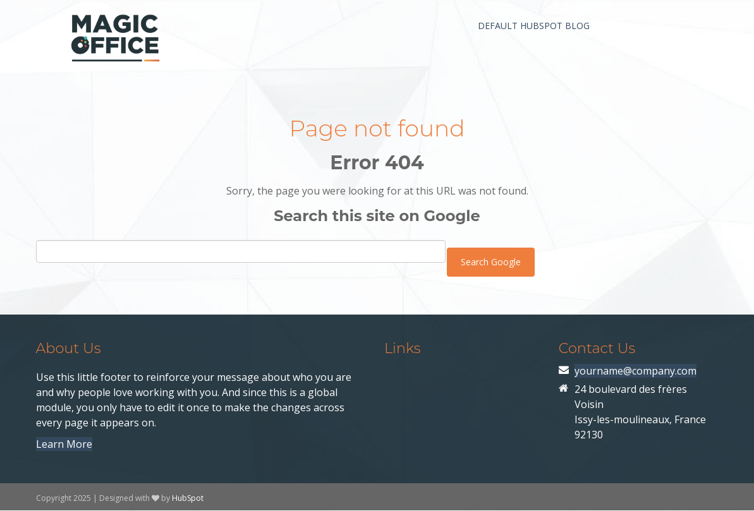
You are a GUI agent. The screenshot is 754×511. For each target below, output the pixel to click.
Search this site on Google (377, 216)
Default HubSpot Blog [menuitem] (534, 26)
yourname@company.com (635, 371)
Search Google (491, 262)
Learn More (64, 444)
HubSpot (188, 498)
